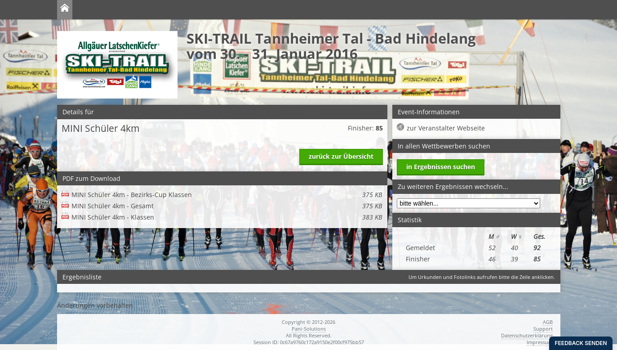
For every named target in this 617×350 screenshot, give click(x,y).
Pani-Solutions (309, 328)
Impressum (540, 342)
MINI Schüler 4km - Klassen (226, 217)
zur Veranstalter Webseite (446, 128)
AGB (548, 322)
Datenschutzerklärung (527, 335)
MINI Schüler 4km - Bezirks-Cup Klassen (226, 194)
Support (543, 328)
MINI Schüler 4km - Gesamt (226, 206)
